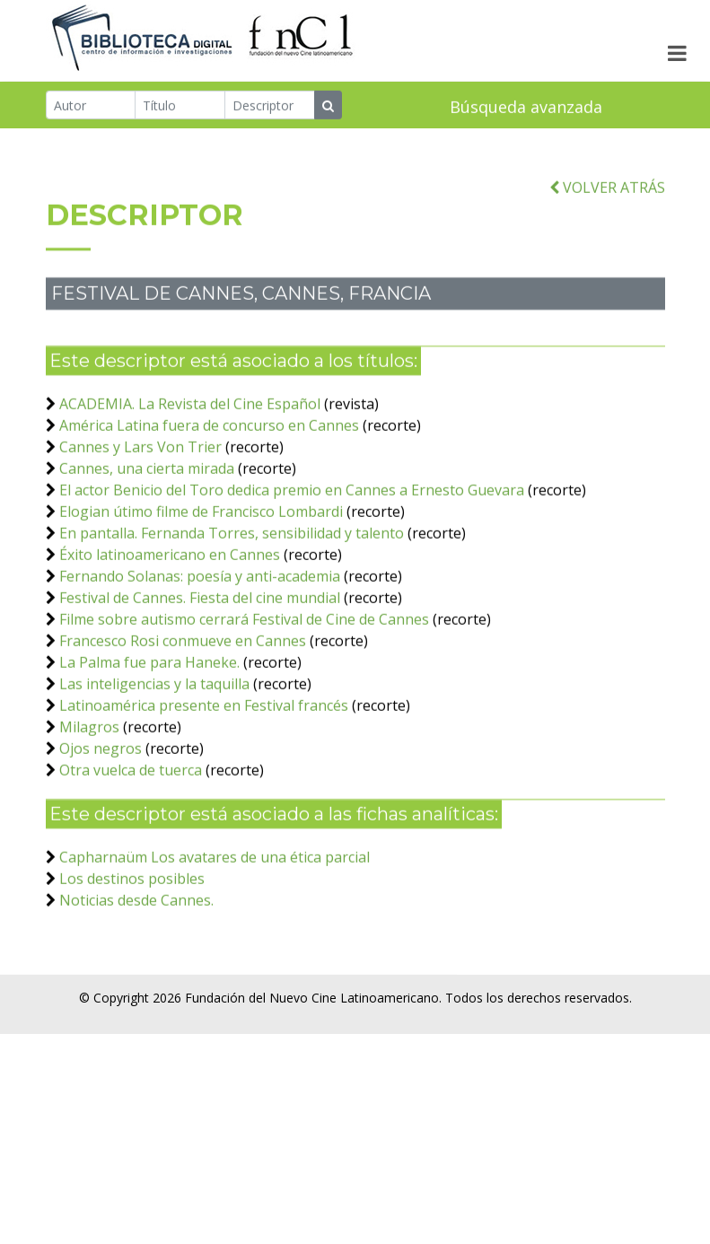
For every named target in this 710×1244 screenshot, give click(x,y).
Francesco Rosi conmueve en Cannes (182, 665)
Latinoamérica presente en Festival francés (203, 730)
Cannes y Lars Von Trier (140, 471)
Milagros (89, 751)
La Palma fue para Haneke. (149, 686)
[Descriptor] (269, 106)
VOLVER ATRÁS (607, 212)
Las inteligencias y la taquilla (154, 708)
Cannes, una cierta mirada (146, 493)
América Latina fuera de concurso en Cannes (209, 450)
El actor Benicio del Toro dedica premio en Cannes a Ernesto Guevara (291, 514)
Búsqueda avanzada (526, 107)
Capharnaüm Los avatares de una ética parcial (214, 881)
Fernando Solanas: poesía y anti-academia (199, 600)
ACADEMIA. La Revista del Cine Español (189, 428)
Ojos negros (100, 773)
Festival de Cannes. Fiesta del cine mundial (199, 622)
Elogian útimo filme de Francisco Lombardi (201, 536)
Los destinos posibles (132, 903)
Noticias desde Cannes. (136, 924)
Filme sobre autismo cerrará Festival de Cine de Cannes (244, 643)
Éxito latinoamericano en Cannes (169, 579)
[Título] (180, 106)
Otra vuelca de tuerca (130, 794)
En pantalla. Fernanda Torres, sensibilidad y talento (231, 557)
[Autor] (91, 106)
